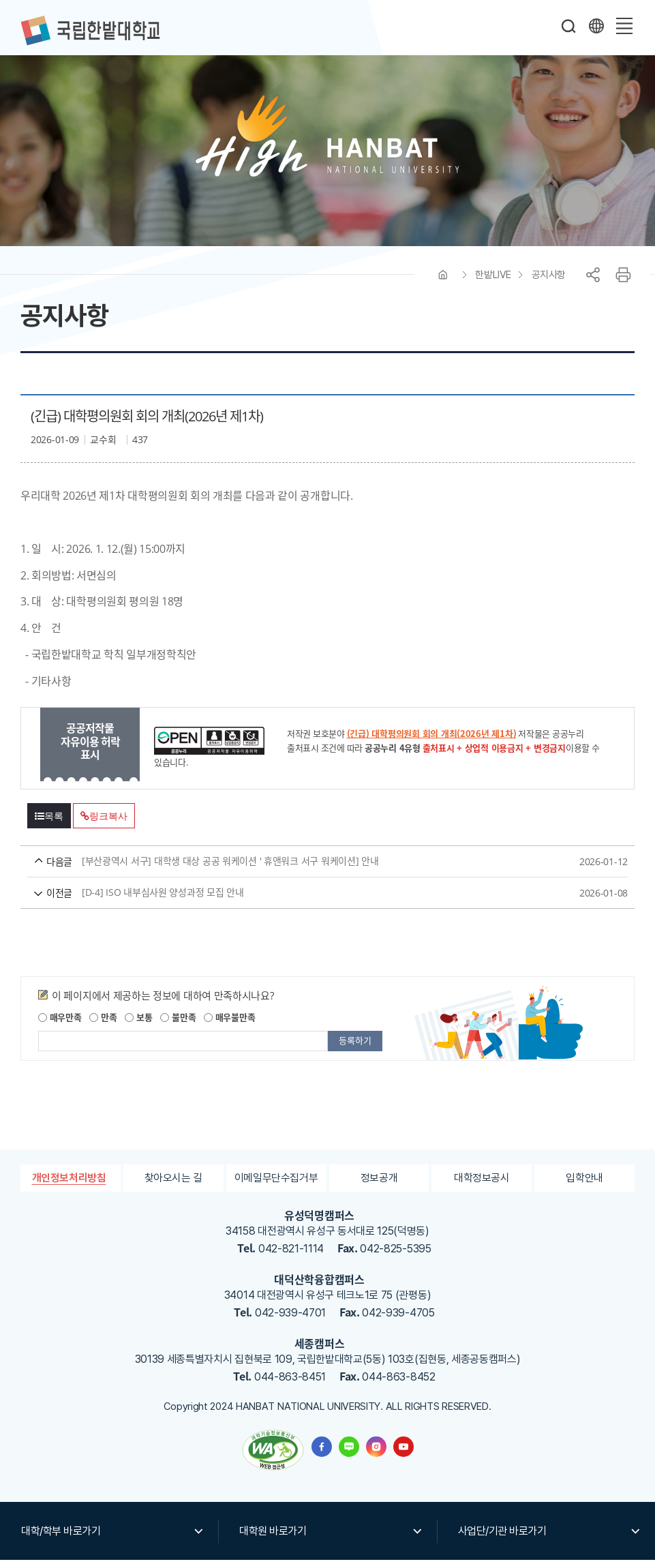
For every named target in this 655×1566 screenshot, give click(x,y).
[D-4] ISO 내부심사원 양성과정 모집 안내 (302, 899)
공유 (593, 280)
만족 (103, 1023)
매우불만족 (229, 1023)
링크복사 (103, 822)
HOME (443, 280)
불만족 (178, 1023)
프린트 (623, 280)
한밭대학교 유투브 (403, 1453)
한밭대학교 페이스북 (321, 1453)
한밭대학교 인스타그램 (376, 1453)
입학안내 (584, 1183)
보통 (138, 1023)
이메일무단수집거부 (276, 1183)
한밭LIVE (493, 281)
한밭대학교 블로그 (349, 1453)
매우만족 (60, 1023)
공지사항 (549, 281)
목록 (49, 822)
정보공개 (379, 1183)
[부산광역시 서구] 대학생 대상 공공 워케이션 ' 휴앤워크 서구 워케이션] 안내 (302, 867)
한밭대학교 (89, 31)
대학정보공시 (482, 1183)
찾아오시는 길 (173, 1183)
